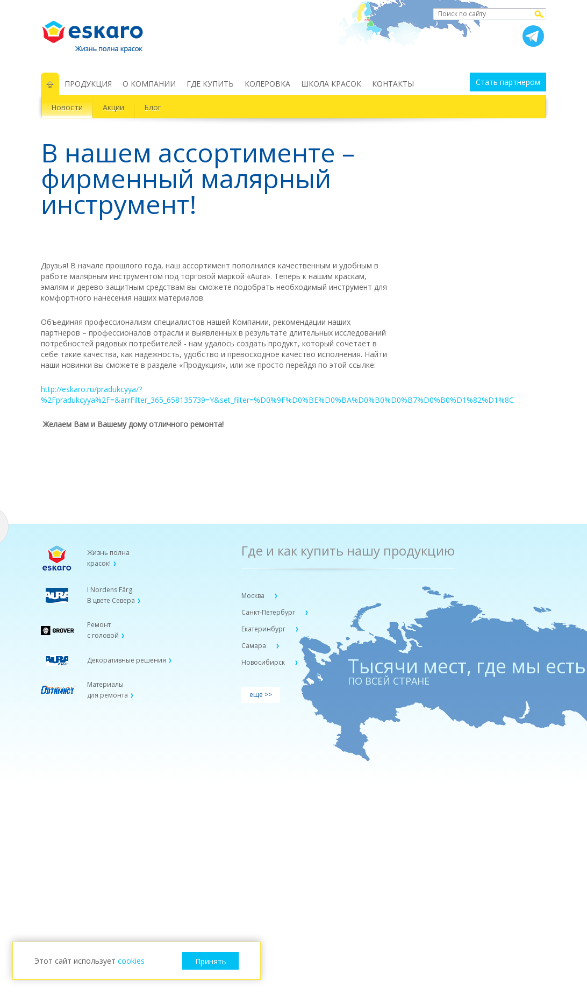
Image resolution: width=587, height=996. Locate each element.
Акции (113, 107)
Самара (254, 645)
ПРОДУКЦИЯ (88, 84)
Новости (67, 107)
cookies (131, 961)
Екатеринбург (264, 629)
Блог (152, 107)
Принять (210, 961)
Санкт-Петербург (269, 612)
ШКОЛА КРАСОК (331, 84)
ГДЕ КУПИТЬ (210, 84)
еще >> (260, 694)
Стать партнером (508, 82)
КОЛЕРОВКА (267, 84)
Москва (253, 595)
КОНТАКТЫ (393, 84)
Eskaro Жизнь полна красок (98, 32)
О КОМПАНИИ (149, 84)
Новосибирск (264, 662)
